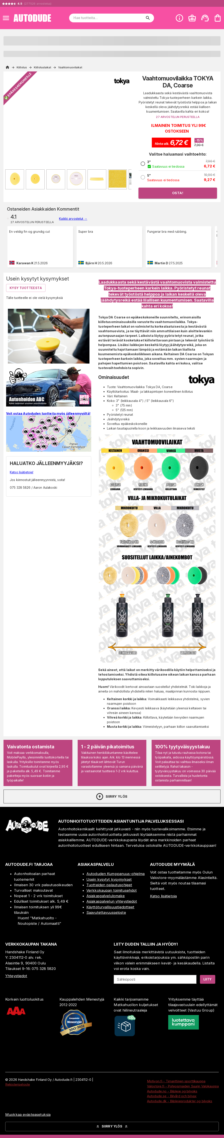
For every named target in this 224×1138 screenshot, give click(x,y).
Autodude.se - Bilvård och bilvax (171, 1096)
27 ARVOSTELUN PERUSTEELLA (177, 117)
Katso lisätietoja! (21, 472)
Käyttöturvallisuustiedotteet (110, 907)
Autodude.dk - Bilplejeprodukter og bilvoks (179, 1101)
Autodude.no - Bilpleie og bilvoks (172, 1091)
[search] (148, 18)
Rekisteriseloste (17, 1084)
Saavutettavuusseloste (106, 912)
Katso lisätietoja (163, 896)
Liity (207, 979)
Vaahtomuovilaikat (70, 67)
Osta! (177, 193)
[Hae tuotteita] (108, 17)
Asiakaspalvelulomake (105, 896)
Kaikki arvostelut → (73, 218)
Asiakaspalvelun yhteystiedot (111, 901)
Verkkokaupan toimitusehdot (111, 890)
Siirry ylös (111, 796)
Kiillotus (22, 67)
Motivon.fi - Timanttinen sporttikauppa (176, 1081)
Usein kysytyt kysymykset (109, 879)
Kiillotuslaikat (42, 67)
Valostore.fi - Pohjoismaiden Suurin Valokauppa (183, 1086)
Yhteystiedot (16, 976)
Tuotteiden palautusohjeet (109, 885)
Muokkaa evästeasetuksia (28, 1114)
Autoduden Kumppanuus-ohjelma (115, 874)
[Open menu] (6, 18)
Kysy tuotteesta (26, 288)
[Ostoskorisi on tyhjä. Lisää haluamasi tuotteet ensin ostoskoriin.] (217, 17)
